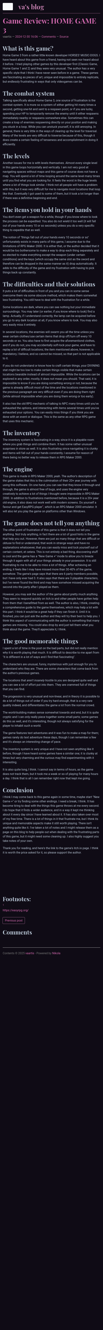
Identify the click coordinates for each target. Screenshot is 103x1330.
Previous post (14, 920)
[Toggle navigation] (8, 6)
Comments (49, 36)
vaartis (29, 953)
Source (64, 36)
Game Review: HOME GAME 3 (49, 25)
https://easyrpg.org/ (16, 910)
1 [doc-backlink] (43, 506)
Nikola (56, 953)
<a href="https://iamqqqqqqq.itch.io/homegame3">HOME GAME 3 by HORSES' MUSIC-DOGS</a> (53, 873)
